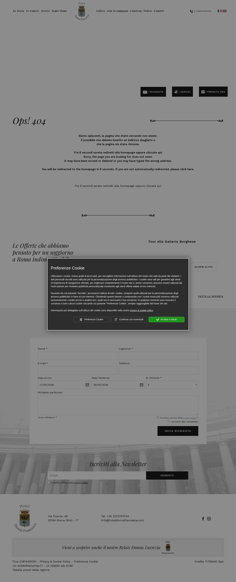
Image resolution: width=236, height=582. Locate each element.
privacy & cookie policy (141, 310)
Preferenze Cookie (91, 319)
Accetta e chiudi (166, 319)
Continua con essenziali (128, 319)
